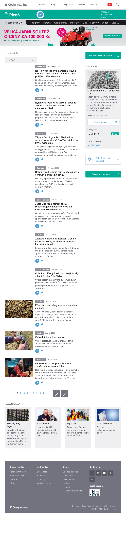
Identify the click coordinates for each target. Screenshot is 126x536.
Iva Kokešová (93, 145)
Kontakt (66, 487)
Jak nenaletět (104, 423)
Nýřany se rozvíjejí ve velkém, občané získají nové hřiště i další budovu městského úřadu (55, 105)
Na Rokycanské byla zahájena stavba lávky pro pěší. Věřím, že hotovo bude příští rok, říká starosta (55, 73)
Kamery (104, 17)
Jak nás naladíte (70, 472)
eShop (13, 483)
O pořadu (91, 66)
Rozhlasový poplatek (72, 491)
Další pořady (13, 404)
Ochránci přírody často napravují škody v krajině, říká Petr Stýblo (56, 274)
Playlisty (74, 22)
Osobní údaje (87, 506)
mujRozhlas (68, 5)
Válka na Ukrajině (18, 472)
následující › (56, 393)
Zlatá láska (43, 423)
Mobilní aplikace (44, 483)
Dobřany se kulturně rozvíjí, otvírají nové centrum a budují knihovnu (57, 173)
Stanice (82, 5)
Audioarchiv (106, 15)
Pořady (47, 22)
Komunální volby (18, 475)
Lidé (85, 22)
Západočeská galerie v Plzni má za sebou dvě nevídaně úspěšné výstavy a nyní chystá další (56, 140)
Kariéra (66, 483)
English (113, 506)
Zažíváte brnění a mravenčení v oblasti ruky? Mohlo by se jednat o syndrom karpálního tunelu (56, 241)
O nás (105, 22)
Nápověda (68, 475)
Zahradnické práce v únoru (49, 337)
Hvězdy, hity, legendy (14, 425)
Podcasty (41, 479)
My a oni (71, 423)
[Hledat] (117, 4)
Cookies (75, 506)
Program (54, 5)
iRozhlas (41, 5)
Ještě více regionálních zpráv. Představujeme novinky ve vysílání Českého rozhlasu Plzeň (53, 207)
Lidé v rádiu (68, 479)
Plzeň (115, 134)
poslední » (64, 393)
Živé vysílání (42, 472)
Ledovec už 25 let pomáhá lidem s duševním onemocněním (53, 364)
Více (115, 22)
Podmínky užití (101, 506)
